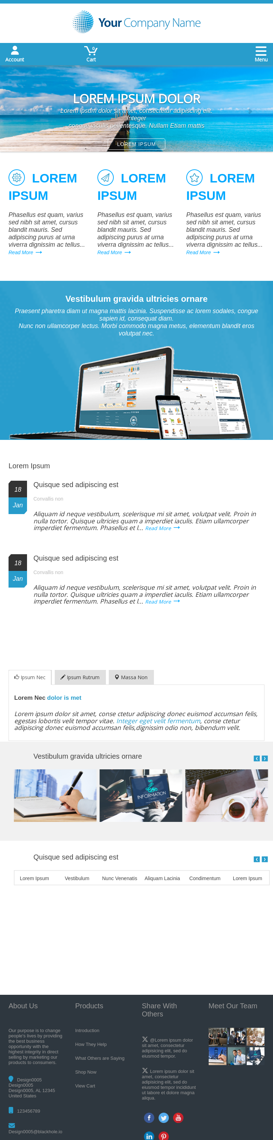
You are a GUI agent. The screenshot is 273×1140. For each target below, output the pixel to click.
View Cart (85, 1086)
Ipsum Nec (30, 677)
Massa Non (131, 677)
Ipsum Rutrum (80, 677)
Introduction (87, 1030)
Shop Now (86, 1072)
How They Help (91, 1044)
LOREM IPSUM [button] (136, 144)
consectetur (166, 1076)
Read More (21, 252)
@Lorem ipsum (165, 1040)
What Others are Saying (100, 1058)
